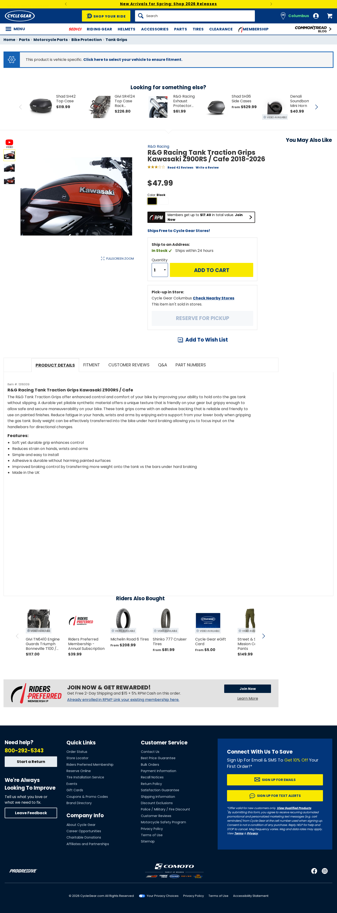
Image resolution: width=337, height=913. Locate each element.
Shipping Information (158, 796)
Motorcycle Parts (50, 39)
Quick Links (81, 742)
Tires (198, 29)
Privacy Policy (152, 828)
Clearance (221, 29)
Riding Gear (99, 29)
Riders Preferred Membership (90, 764)
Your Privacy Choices (163, 896)
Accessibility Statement (250, 896)
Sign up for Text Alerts (279, 795)
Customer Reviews (156, 816)
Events (71, 783)
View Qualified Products (294, 808)
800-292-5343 (24, 750)
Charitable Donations (83, 837)
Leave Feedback (31, 813)
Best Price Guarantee (158, 758)
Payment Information (158, 771)
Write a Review (207, 167)
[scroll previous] (17, 636)
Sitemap (148, 841)
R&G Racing (158, 146)
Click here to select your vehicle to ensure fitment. (132, 59)
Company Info (85, 815)
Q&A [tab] (162, 365)
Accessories (154, 29)
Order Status (76, 751)
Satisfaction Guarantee (160, 790)
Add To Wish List (206, 339)
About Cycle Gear (80, 824)
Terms (238, 833)
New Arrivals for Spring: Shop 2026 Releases (168, 3)
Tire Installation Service (85, 777)
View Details (76, 308)
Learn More (247, 698)
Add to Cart (211, 270)
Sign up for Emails (279, 779)
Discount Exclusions (157, 803)
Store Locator (77, 758)
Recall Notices (152, 777)
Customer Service (164, 742)
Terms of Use (152, 835)
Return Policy (151, 783)
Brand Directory (79, 803)
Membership (253, 29)
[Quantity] (160, 270)
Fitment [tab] (91, 365)
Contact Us (150, 751)
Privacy (252, 833)
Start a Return (31, 761)
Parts (180, 29)
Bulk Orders (150, 764)
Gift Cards (74, 790)
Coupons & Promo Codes (87, 796)
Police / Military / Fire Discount (165, 809)
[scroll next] (263, 636)
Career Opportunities (83, 831)
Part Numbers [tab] (191, 365)
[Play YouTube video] (130, 520)
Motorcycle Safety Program (163, 822)
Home (9, 39)
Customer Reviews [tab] (129, 365)
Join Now (248, 688)
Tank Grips (116, 39)
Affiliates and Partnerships (87, 844)
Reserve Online (78, 771)
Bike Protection (86, 39)
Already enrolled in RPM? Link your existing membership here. (123, 699)
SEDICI (75, 29)
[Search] (195, 16)
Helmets (126, 29)
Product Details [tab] (55, 365)
